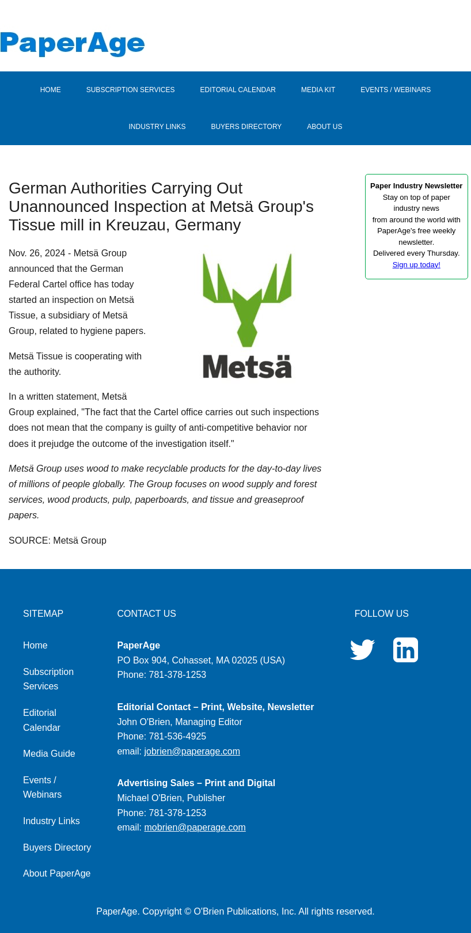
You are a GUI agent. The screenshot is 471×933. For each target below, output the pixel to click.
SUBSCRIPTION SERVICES (130, 90)
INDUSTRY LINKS (157, 127)
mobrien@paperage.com (195, 827)
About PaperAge (56, 873)
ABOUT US (324, 127)
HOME (50, 90)
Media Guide (49, 753)
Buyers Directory (57, 847)
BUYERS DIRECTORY (246, 127)
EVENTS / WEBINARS (395, 90)
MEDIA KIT (318, 90)
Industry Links (51, 821)
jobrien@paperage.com (193, 751)
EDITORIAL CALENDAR (238, 90)
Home (35, 645)
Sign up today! (416, 264)
